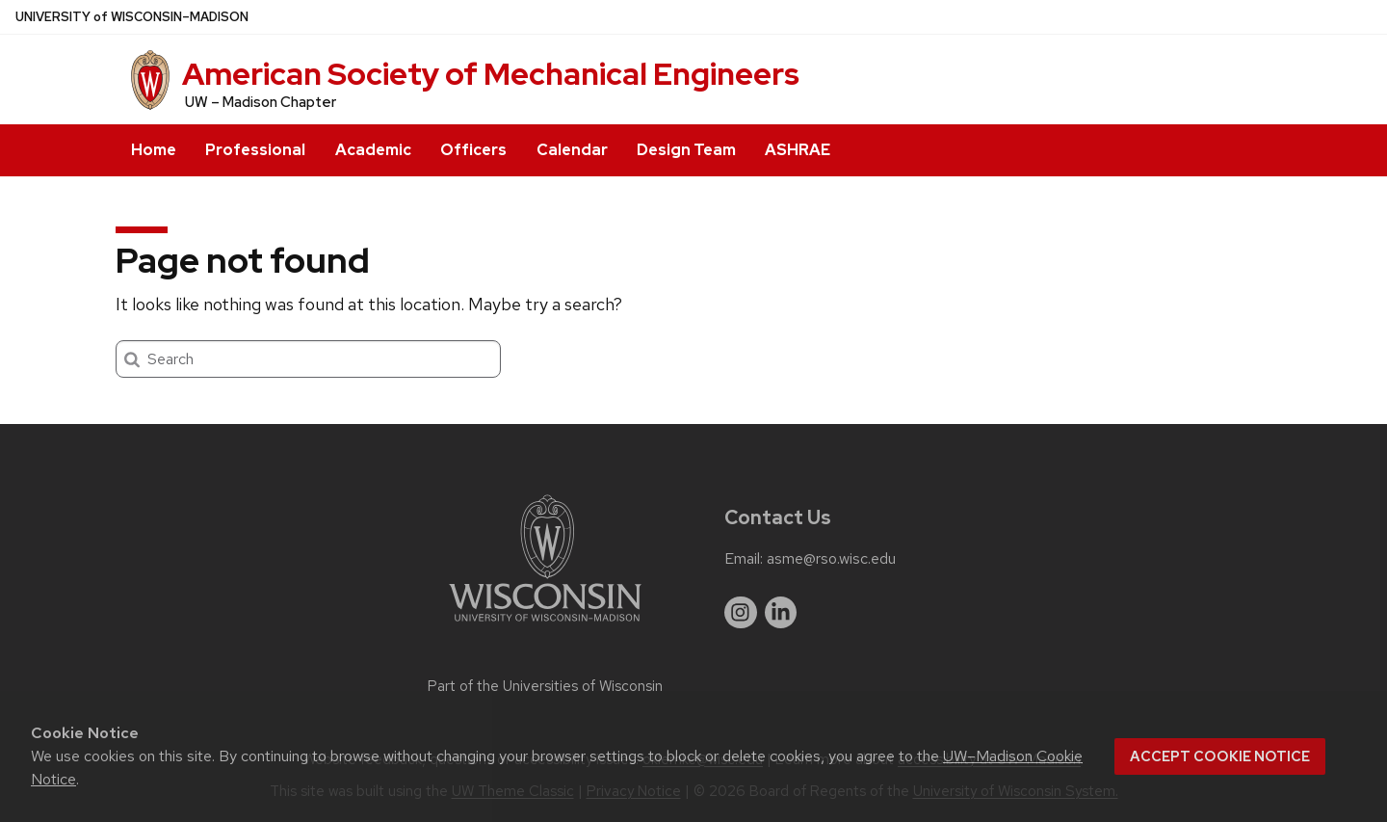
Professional (255, 150)
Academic (373, 150)
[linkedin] (781, 613)
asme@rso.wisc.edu (831, 559)
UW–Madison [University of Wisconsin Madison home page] (132, 17)
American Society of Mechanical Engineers (490, 73)
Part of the (545, 686)
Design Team (686, 150)
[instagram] (740, 613)
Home (153, 150)
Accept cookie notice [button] (1220, 756)
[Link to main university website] (545, 625)
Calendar (572, 150)
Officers (473, 150)
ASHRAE (797, 150)
